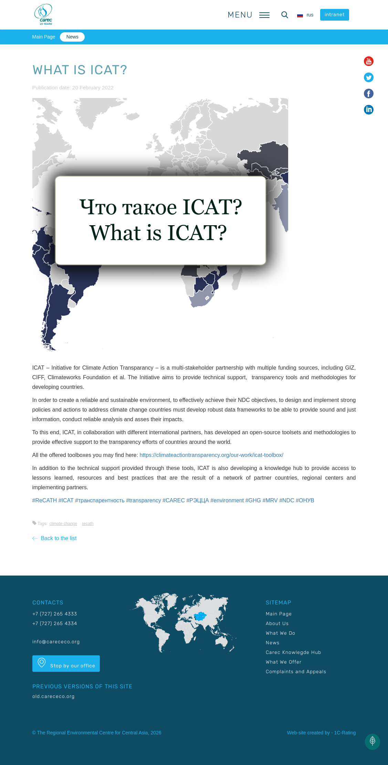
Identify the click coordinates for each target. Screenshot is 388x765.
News (72, 37)
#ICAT (66, 500)
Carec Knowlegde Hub (293, 652)
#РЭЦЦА (197, 500)
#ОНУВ (305, 500)
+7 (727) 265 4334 (54, 623)
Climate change (63, 523)
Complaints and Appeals (296, 672)
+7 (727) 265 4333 (54, 614)
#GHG (253, 500)
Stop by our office (66, 663)
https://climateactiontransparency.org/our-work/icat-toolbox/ (211, 455)
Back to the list (54, 538)
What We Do (280, 633)
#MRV (270, 500)
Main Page (43, 37)
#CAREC (173, 500)
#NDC (286, 500)
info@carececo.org (56, 642)
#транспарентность (100, 500)
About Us (277, 623)
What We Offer (284, 662)
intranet (335, 15)
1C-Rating (345, 732)
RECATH (87, 523)
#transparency (143, 500)
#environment (227, 500)
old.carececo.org (53, 696)
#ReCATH (44, 500)
